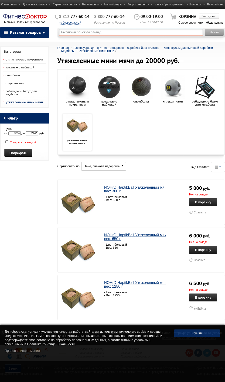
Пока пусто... (209, 16)
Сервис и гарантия (65, 4)
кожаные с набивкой (20, 67)
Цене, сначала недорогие (103, 166)
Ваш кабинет (215, 4)
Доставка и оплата (35, 4)
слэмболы (13, 75)
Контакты (195, 4)
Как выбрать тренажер (169, 4)
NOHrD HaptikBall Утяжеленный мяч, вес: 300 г (135, 189)
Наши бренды (113, 4)
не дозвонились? (70, 22)
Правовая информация (22, 351)
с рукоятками (15, 83)
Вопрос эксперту (138, 4)
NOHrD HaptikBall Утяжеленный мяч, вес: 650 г (135, 237)
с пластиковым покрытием (24, 59)
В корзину (203, 202)
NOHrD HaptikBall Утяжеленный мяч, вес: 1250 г (135, 284)
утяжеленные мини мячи (24, 102)
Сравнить (200, 212)
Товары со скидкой (20, 142)
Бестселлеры (90, 4)
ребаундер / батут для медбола (21, 92)
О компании (9, 4)
